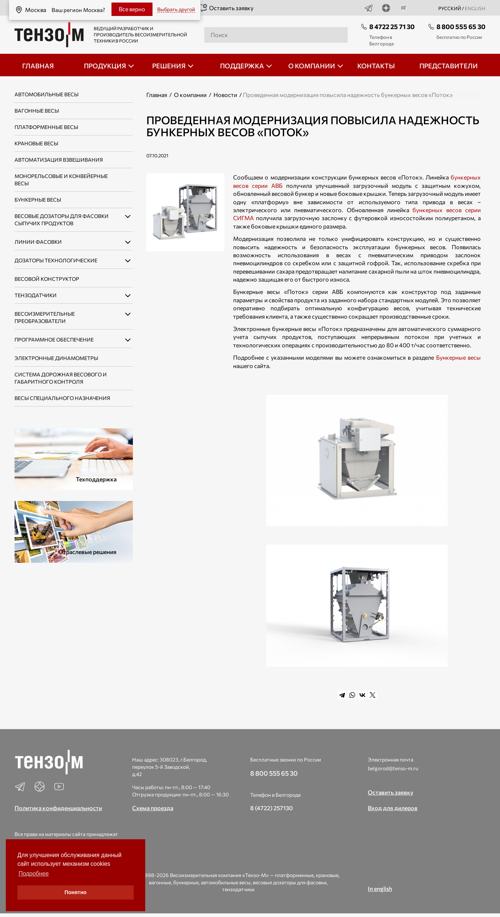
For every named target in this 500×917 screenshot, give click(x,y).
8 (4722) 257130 (271, 807)
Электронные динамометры (56, 358)
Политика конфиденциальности (58, 807)
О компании (190, 94)
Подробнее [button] (34, 873)
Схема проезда (152, 807)
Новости (225, 94)
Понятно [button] (76, 892)
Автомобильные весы (46, 94)
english (475, 8)
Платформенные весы (46, 127)
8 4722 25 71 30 (392, 27)
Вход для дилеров (393, 807)
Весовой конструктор (47, 279)
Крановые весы (36, 143)
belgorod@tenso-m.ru (393, 768)
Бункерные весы (38, 200)
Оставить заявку (226, 8)
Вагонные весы (37, 111)
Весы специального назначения (62, 398)
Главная (156, 94)
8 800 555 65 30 (460, 27)
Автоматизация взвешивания (59, 160)
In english (380, 888)
